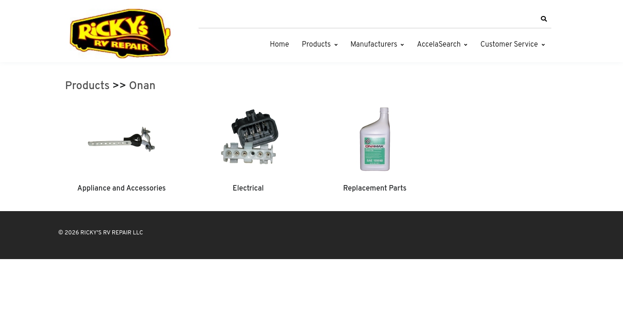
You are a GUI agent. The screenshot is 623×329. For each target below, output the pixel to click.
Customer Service (509, 44)
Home (279, 44)
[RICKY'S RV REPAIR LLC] (122, 33)
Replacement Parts (375, 188)
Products (316, 44)
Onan (142, 86)
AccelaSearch (439, 44)
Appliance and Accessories (121, 188)
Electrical (248, 188)
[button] (544, 19)
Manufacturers (374, 44)
